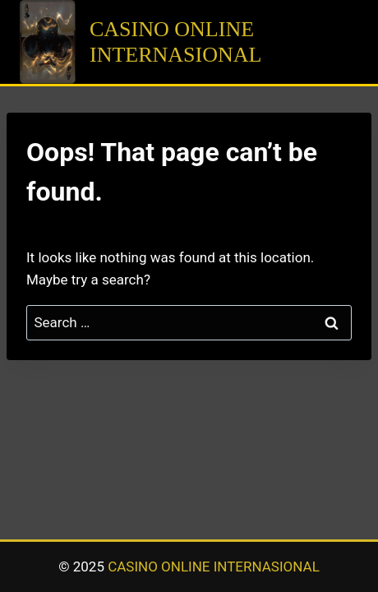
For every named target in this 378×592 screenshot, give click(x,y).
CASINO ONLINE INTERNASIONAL (214, 566)
